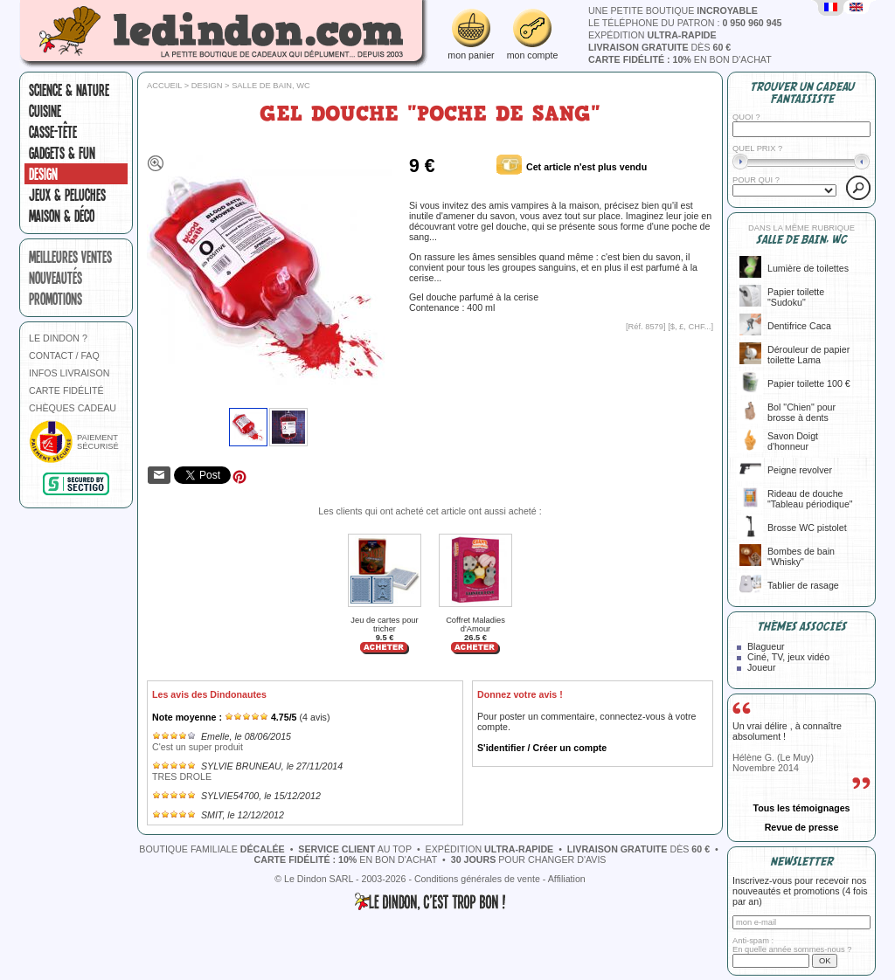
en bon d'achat (680, 59)
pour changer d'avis (529, 859)
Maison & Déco (61, 215)
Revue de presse (802, 827)
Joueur (761, 667)
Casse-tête (53, 131)
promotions (55, 298)
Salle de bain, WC (271, 85)
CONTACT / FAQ (64, 355)
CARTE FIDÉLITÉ (66, 390)
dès (659, 47)
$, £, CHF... (690, 326)
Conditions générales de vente (477, 878)
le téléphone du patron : (685, 22)
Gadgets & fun (62, 152)
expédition (652, 35)
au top (355, 849)
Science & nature (69, 89)
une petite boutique (673, 10)
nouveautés (55, 277)
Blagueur (766, 646)
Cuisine (45, 110)
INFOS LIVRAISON (69, 373)
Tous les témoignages (801, 808)
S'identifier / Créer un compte (542, 747)
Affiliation (567, 878)
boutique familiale (211, 849)
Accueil (164, 85)
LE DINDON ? (58, 338)
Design (43, 173)
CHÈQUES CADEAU (72, 408)
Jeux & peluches (67, 194)
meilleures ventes (70, 256)
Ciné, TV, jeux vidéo (788, 657)
